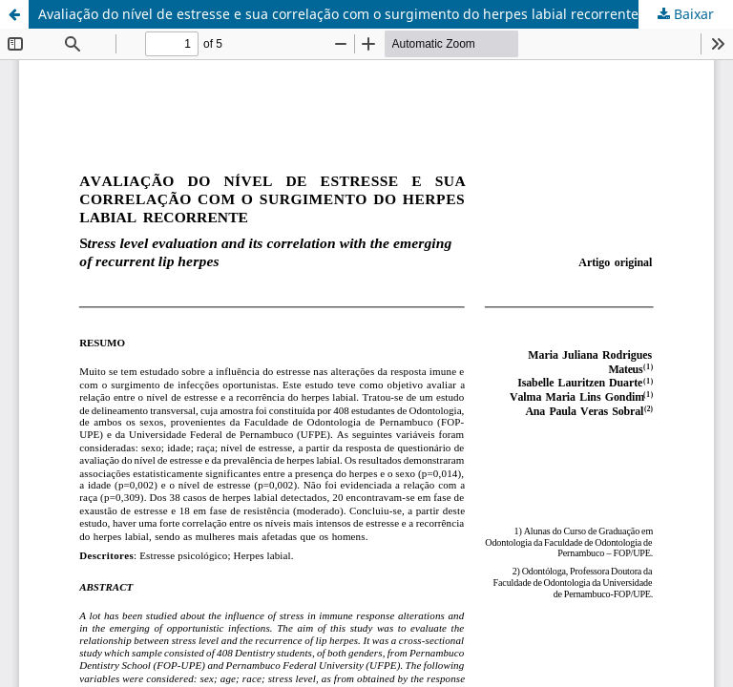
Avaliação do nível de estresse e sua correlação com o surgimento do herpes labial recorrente (338, 14)
